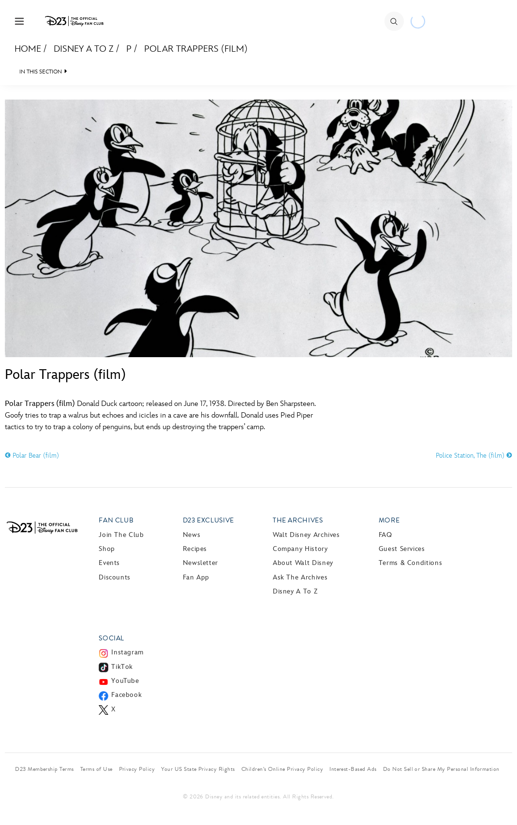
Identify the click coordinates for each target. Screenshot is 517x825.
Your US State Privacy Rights (198, 769)
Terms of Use (96, 769)
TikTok (122, 667)
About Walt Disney (303, 563)
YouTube (125, 681)
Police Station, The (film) (474, 455)
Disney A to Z (84, 49)
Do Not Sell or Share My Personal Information (441, 769)
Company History (300, 549)
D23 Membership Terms (44, 769)
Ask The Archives (300, 577)
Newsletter (200, 563)
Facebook (126, 695)
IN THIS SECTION (40, 71)
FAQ (385, 535)
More (389, 520)
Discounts (115, 577)
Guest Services (402, 549)
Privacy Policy (137, 769)
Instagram (127, 652)
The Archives (298, 520)
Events (109, 563)
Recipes (195, 549)
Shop (107, 549)
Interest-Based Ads (353, 769)
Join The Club (121, 535)
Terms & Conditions (411, 563)
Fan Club (116, 520)
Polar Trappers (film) (196, 49)
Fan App (196, 577)
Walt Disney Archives (306, 535)
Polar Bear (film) (32, 455)
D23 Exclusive (208, 520)
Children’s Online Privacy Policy (282, 769)
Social (111, 638)
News (192, 535)
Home (28, 49)
